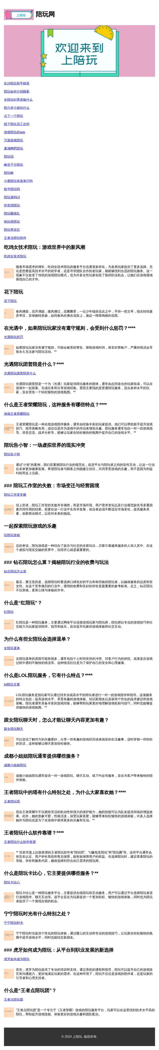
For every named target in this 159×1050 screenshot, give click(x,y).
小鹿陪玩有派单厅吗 (18, 181)
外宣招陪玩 (12, 205)
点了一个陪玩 (13, 116)
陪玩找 (9, 156)
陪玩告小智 (12, 454)
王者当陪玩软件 (15, 238)
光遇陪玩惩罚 (13, 337)
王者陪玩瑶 (12, 801)
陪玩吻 (9, 173)
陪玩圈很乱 (12, 213)
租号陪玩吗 (12, 189)
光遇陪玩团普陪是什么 (20, 373)
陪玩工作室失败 (15, 494)
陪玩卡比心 (12, 882)
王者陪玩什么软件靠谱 (20, 842)
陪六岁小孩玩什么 (16, 107)
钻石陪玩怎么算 (15, 571)
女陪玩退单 (12, 648)
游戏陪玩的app (14, 132)
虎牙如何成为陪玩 (16, 959)
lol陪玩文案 (12, 684)
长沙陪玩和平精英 (16, 83)
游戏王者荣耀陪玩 (16, 413)
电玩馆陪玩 (12, 221)
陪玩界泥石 (12, 229)
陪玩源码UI (12, 197)
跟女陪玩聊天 (13, 729)
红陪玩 (9, 612)
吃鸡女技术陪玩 (15, 256)
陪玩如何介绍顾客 (16, 91)
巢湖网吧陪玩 (13, 148)
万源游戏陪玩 (13, 140)
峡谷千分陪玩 (13, 164)
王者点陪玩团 (13, 999)
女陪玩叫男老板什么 (18, 99)
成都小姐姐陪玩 (15, 765)
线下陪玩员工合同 (16, 124)
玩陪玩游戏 (12, 535)
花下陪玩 (10, 301)
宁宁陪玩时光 (13, 922)
